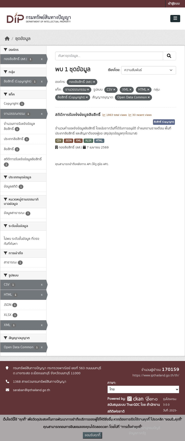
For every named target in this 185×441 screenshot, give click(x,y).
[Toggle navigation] (175, 18)
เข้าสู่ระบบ (174, 3)
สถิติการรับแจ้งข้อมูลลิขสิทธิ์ (78, 115)
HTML (99, 141)
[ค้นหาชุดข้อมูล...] (109, 56)
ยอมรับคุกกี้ (92, 435)
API (89, 164)
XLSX (88, 141)
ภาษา (111, 383)
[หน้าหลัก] (7, 39)
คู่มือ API (102, 164)
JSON (69, 141)
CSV (59, 141)
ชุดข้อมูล (22, 39)
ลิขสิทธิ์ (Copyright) (164, 122)
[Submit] (169, 56)
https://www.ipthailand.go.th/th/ (155, 375)
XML (78, 141)
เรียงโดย (113, 70)
